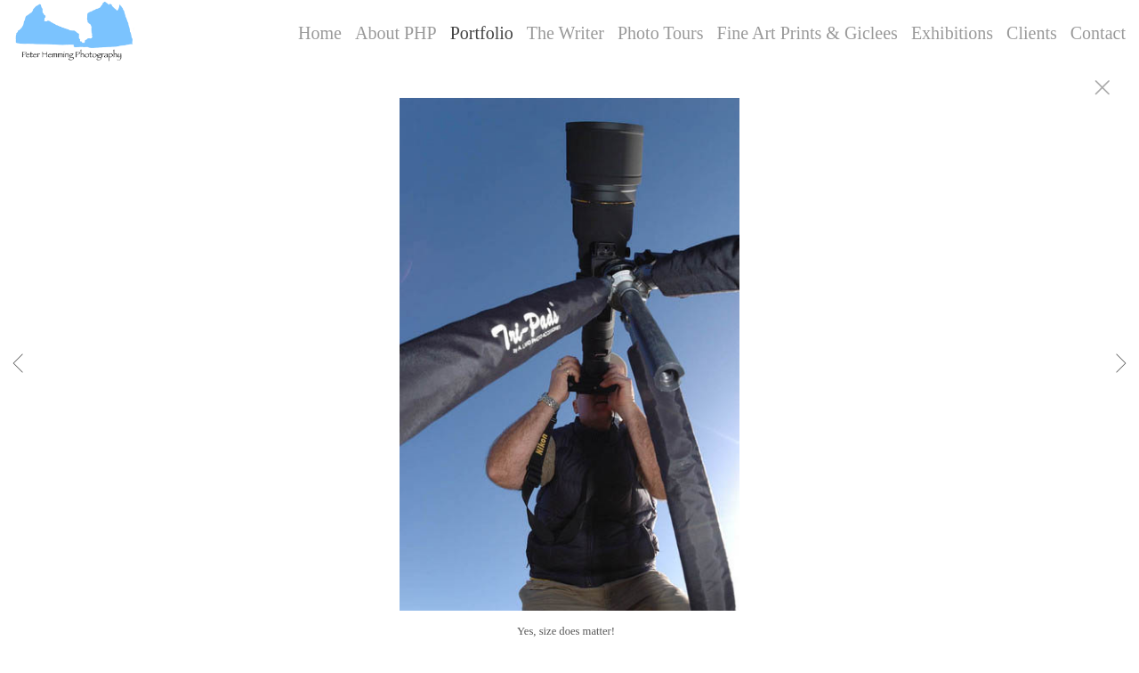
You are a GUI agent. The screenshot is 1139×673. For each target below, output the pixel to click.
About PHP (396, 33)
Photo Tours (661, 33)
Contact (1098, 33)
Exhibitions (952, 33)
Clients (1031, 33)
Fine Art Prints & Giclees (807, 33)
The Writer (565, 33)
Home (320, 33)
